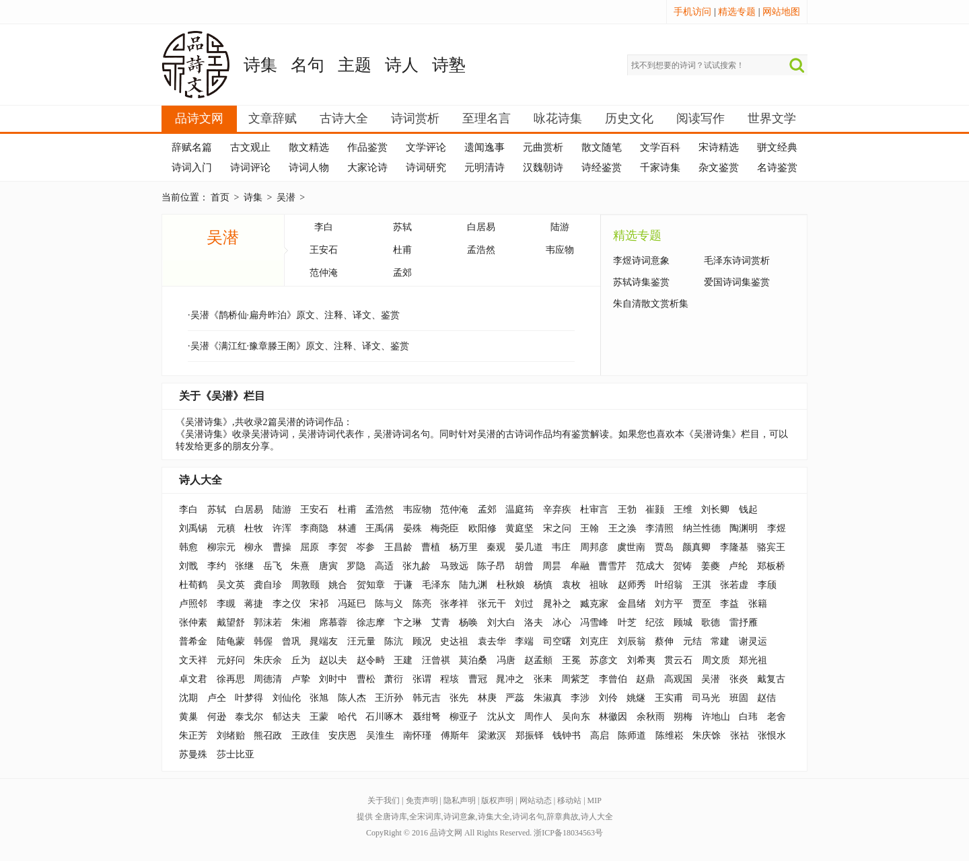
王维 (683, 509)
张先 (459, 698)
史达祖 (454, 641)
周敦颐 (305, 585)
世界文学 (772, 118)
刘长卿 (715, 509)
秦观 (496, 547)
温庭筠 (519, 509)
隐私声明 (459, 800)
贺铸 (682, 566)
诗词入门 (192, 167)
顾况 (421, 641)
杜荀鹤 (193, 585)
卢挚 (300, 679)
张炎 (738, 679)
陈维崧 (669, 736)
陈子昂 (491, 566)
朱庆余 (268, 660)
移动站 (569, 800)
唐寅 (328, 566)
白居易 (481, 227)
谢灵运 (753, 641)
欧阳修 (482, 528)
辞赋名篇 (192, 147)
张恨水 (772, 736)
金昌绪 (632, 604)
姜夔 (710, 566)
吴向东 (576, 717)
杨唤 (468, 622)
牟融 (580, 566)
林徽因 (613, 717)
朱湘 (300, 622)
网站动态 (535, 800)
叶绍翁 (669, 585)
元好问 (231, 660)
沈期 (188, 698)
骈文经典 (777, 147)
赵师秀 (632, 585)
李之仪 (287, 604)
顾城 (683, 622)
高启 (599, 736)
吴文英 (231, 585)
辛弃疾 (557, 509)
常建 (720, 641)
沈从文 (501, 717)
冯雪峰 (594, 622)
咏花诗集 (558, 118)
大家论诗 (367, 167)
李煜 (776, 528)
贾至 (701, 604)
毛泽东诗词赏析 (737, 261)
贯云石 (678, 660)
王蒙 (319, 717)
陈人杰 (352, 698)
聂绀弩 (426, 717)
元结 (692, 641)
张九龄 (416, 566)
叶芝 (627, 622)
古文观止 (250, 147)
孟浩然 (481, 250)
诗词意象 (459, 816)
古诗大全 (344, 118)
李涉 (580, 698)
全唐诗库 (391, 816)
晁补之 (557, 604)
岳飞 (272, 566)
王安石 (324, 250)
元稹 (226, 528)
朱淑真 (548, 698)
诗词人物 (309, 167)
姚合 (337, 585)
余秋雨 (651, 717)
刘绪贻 (231, 736)
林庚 (487, 698)
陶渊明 (743, 528)
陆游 (559, 227)
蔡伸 (664, 641)
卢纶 (738, 566)
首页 (220, 197)
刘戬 (188, 566)
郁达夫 (287, 717)
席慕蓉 (333, 622)
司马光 (706, 698)
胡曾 (524, 566)
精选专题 (737, 12)
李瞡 (226, 604)
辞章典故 (562, 816)
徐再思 (231, 679)
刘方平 (669, 604)
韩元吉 (426, 698)
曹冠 (477, 679)
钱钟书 (566, 736)
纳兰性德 (702, 528)
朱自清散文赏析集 (650, 304)
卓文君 (193, 679)
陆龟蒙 (231, 641)
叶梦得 (249, 698)
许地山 (716, 717)
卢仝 (216, 698)
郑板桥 (771, 566)
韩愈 (188, 547)
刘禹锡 (193, 528)
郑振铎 (529, 736)
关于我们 (383, 800)
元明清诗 (484, 167)
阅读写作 (700, 118)
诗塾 (449, 65)
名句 (307, 65)
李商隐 (314, 528)
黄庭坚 (519, 528)
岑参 (365, 547)
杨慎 (543, 585)
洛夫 (533, 622)
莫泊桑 (473, 660)
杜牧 (253, 528)
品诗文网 (199, 118)
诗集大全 (494, 816)
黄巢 (188, 717)
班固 (738, 698)
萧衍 (393, 679)
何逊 (216, 717)
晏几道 (529, 547)
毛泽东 (436, 585)
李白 (323, 227)
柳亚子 (464, 717)
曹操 (282, 547)
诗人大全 (200, 480)
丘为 (300, 660)
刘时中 (333, 679)
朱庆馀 (706, 736)
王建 (403, 660)
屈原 (309, 547)
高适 (384, 566)
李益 (729, 604)
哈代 (347, 717)
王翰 (589, 528)
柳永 (253, 547)
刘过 (524, 604)
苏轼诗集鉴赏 (641, 282)
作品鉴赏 (367, 147)
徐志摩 (371, 622)
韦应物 (560, 250)
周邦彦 (594, 547)
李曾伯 (613, 679)
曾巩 (291, 641)
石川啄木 (384, 717)
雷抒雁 (743, 622)
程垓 (449, 679)
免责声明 (422, 800)
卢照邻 (193, 604)
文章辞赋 (272, 118)
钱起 (748, 509)
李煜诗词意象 (641, 261)
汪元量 (361, 641)
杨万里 (464, 547)
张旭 (319, 698)
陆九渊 (473, 585)
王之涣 (622, 528)
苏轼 (402, 227)
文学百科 (660, 147)
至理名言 (486, 118)
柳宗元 (221, 547)
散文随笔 (601, 147)
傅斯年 (455, 736)
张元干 (492, 604)
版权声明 (497, 800)
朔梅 (683, 717)
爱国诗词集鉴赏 (737, 282)
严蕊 (514, 698)
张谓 (421, 679)
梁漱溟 (492, 736)
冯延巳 (352, 604)
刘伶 (608, 698)
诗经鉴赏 (601, 167)
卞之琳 (408, 622)
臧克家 (594, 604)
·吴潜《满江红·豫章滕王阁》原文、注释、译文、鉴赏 (298, 346)
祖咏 (598, 585)
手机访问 (692, 12)
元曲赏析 (543, 147)
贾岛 (664, 547)
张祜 (739, 736)
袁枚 (571, 585)
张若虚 (734, 585)
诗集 (260, 65)
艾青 (440, 622)
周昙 (551, 566)
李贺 (337, 547)
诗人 (402, 65)
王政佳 (305, 736)
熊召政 (268, 736)
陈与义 (389, 604)
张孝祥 (454, 604)
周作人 (538, 717)
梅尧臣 (445, 528)
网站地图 (781, 12)
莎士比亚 (235, 754)
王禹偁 (379, 528)
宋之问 (557, 528)
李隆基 (734, 547)
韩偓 (263, 641)
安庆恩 (342, 736)
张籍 (757, 604)
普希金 (193, 641)
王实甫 (669, 698)
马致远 (454, 566)
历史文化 (629, 118)
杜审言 (594, 509)
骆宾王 (771, 547)
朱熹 (300, 566)
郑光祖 (753, 660)
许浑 (282, 528)
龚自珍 (268, 585)
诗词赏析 (415, 118)
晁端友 (324, 641)
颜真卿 (696, 547)
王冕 (571, 660)
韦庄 (561, 547)
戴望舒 (231, 622)
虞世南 (631, 547)
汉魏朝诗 (543, 167)
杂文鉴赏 (718, 167)
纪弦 (654, 622)
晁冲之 (510, 679)
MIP (594, 800)
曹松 (366, 679)
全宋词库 (425, 816)
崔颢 (654, 509)
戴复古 (771, 679)
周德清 (268, 679)
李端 (524, 641)
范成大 (650, 566)
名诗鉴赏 (777, 167)
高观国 (678, 679)
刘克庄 (594, 641)
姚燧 (635, 698)
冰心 (561, 622)
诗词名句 (528, 816)
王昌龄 (398, 547)
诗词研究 (426, 167)
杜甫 (402, 250)
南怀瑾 (417, 736)
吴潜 (286, 197)
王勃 (627, 509)
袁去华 (492, 641)
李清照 (659, 528)
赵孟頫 (538, 660)
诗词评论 (250, 167)
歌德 (710, 622)
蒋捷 (253, 604)
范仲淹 (324, 273)
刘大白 (501, 622)
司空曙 (557, 641)
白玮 (748, 717)
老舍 (776, 717)
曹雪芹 (612, 566)
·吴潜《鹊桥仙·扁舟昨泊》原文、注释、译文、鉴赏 (294, 315)
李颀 (767, 585)
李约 (216, 566)
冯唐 (506, 660)
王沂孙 (389, 698)
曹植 (430, 547)
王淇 (701, 585)
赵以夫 (333, 660)
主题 (354, 65)
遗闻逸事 (484, 147)
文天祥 (193, 660)
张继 (244, 566)
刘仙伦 (287, 698)
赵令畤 (371, 660)
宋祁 (319, 604)
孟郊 (402, 273)
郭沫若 (268, 622)
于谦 (403, 585)
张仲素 (193, 622)
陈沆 (393, 641)
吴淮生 (380, 736)
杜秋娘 (511, 585)
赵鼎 (645, 679)
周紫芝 (575, 679)
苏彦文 (603, 660)
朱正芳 (193, 736)
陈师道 (632, 736)
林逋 (347, 528)
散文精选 (309, 147)
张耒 (543, 679)
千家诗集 (660, 167)
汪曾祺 (436, 660)
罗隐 (356, 566)
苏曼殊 (193, 754)
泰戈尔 (249, 717)
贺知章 (371, 585)
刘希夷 (641, 660)
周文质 (716, 660)
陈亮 (421, 604)
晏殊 (412, 528)
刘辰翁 (632, 641)
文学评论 (426, 147)
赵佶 (766, 698)
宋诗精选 (718, 147)
